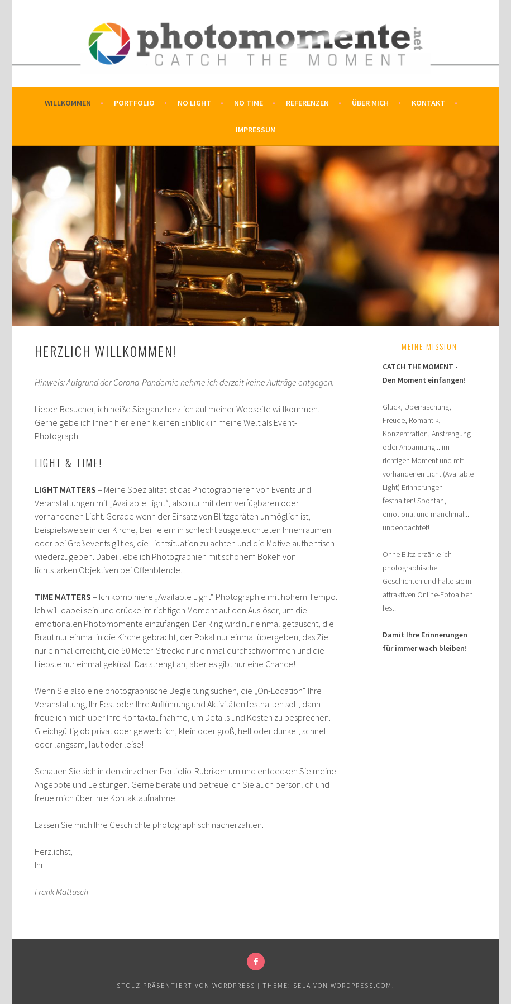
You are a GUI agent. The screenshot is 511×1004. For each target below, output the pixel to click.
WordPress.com (361, 985)
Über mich (370, 103)
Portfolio (134, 103)
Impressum (256, 130)
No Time (248, 103)
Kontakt (428, 103)
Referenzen (307, 103)
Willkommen (68, 103)
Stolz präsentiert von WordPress (186, 985)
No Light (194, 103)
